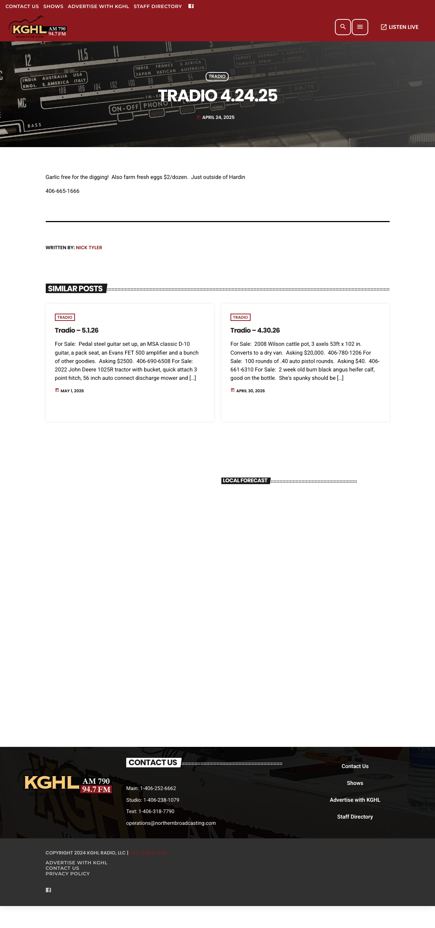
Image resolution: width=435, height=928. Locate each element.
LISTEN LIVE (399, 27)
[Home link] (38, 27)
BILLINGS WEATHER (289, 519)
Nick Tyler (89, 247)
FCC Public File (148, 852)
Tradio (217, 77)
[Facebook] (191, 6)
